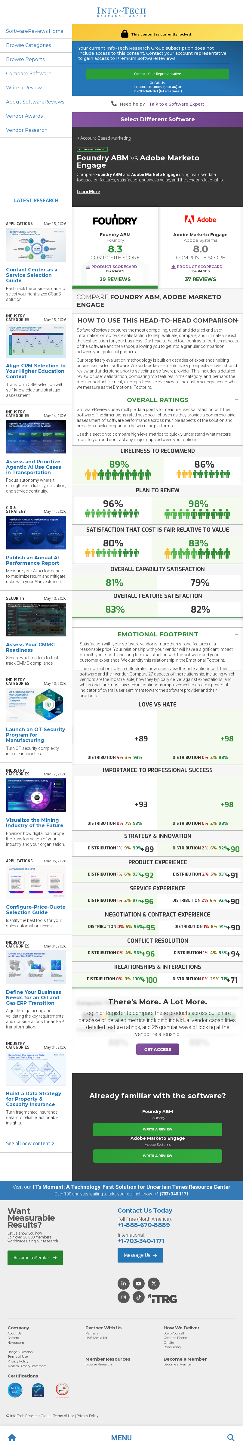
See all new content (30, 1143)
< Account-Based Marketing (104, 138)
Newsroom (16, 1342)
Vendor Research (27, 130)
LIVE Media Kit (96, 1338)
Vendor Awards (24, 116)
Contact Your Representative (157, 74)
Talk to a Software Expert (176, 104)
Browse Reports (25, 59)
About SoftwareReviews (35, 102)
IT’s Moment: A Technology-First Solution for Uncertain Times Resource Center (131, 1187)
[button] (121, 1438)
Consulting (172, 1347)
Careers (13, 1338)
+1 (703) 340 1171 (171, 1194)
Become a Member (35, 1257)
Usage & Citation (20, 1352)
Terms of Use (18, 1356)
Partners (91, 1333)
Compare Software (28, 73)
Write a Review (24, 88)
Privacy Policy (18, 1361)
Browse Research (98, 1364)
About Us (15, 1333)
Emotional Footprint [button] (157, 634)
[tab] (157, 320)
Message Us (140, 1255)
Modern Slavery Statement (27, 1366)
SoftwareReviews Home (34, 31)
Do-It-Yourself (174, 1333)
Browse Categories (28, 45)
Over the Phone (175, 1338)
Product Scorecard (114, 266)
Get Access (157, 1049)
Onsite (169, 1342)
